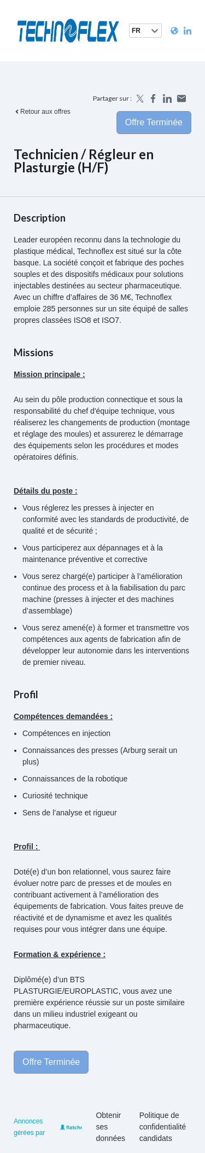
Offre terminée (154, 122)
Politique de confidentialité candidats (162, 1127)
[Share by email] (181, 98)
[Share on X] (138, 98)
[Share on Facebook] (153, 98)
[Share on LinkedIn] (167, 98)
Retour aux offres (42, 111)
